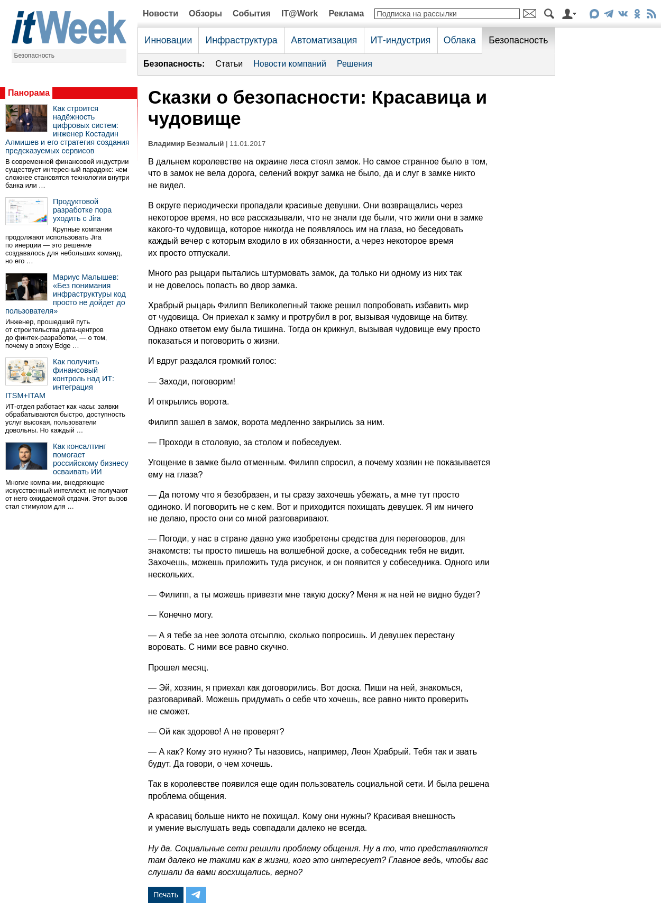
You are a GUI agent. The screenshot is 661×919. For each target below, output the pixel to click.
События (252, 13)
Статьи (229, 63)
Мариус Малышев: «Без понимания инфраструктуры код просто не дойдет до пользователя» (65, 294)
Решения (354, 63)
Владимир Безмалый (186, 144)
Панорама (29, 92)
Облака (460, 40)
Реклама (346, 13)
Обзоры (205, 13)
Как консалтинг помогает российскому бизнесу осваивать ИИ (90, 459)
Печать (165, 894)
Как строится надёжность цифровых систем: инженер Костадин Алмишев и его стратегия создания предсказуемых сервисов (67, 129)
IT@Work (299, 13)
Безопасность (34, 55)
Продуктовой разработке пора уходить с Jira (82, 210)
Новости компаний (289, 63)
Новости (160, 13)
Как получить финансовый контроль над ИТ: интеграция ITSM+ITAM (59, 378)
